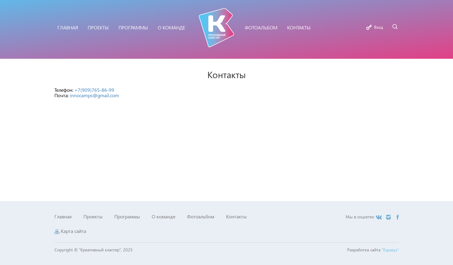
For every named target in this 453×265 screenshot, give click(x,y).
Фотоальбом (200, 216)
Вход (378, 27)
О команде (163, 216)
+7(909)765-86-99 (94, 90)
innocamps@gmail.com (94, 95)
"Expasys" (390, 250)
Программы (127, 216)
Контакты (236, 216)
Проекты (92, 216)
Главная (63, 216)
